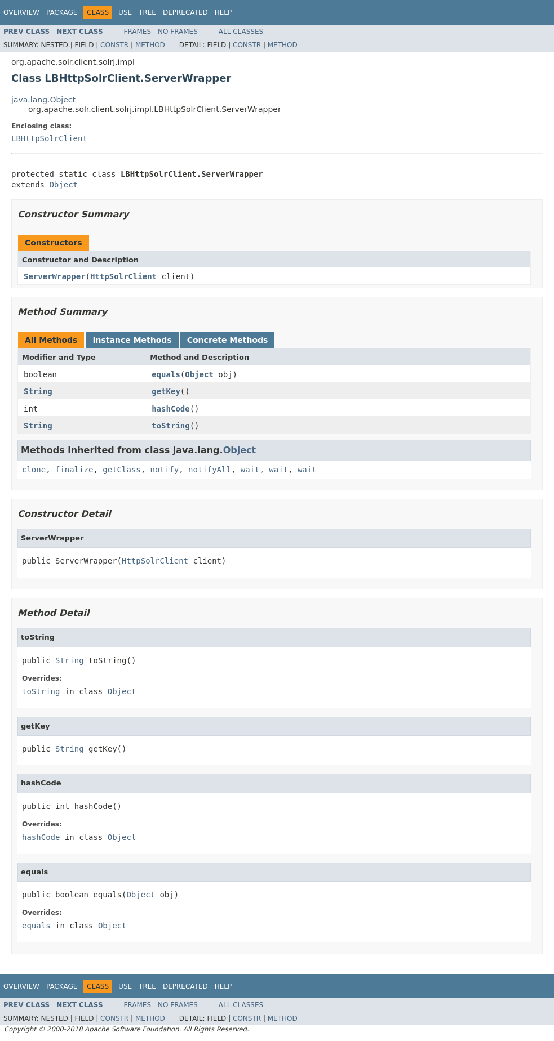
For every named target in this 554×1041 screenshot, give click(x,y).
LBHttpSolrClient (49, 138)
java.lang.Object (43, 99)
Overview (21, 12)
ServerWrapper (55, 276)
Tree (147, 12)
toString (170, 425)
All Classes (241, 31)
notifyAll (209, 469)
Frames (138, 31)
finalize (74, 469)
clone (34, 469)
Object (63, 184)
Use (125, 12)
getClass (121, 469)
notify (164, 469)
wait (250, 469)
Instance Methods (131, 340)
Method (150, 45)
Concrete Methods (227, 340)
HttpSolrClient (123, 276)
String (38, 391)
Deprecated (185, 12)
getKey (166, 391)
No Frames (178, 31)
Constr (114, 45)
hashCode (170, 408)
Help (223, 12)
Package (61, 12)
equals (166, 374)
